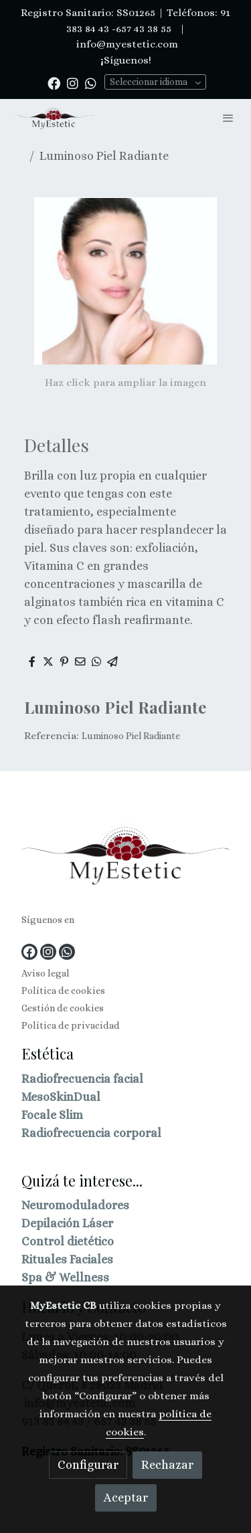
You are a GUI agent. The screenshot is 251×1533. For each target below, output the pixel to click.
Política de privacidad (70, 1025)
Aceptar (126, 1497)
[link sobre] (125, 857)
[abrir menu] (228, 118)
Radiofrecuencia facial (82, 1079)
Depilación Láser (67, 1223)
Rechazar (167, 1464)
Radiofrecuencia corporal (91, 1133)
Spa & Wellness (65, 1277)
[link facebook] (54, 82)
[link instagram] (72, 82)
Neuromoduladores (75, 1205)
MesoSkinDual (60, 1097)
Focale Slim (52, 1115)
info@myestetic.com (126, 44)
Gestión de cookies (62, 1008)
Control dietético (67, 1241)
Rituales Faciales (67, 1259)
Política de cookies (63, 990)
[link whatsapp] (90, 82)
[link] (53, 118)
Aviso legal (45, 973)
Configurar (88, 1464)
